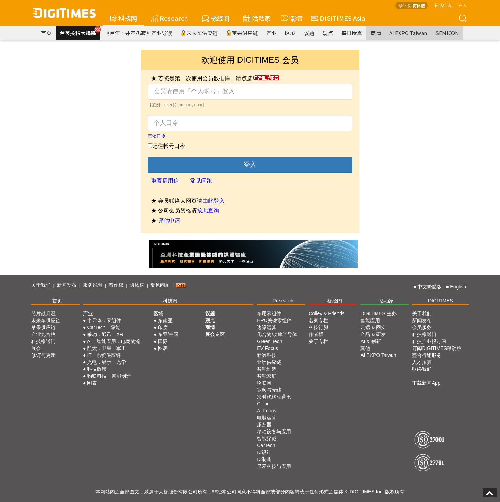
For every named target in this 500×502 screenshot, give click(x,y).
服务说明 (92, 285)
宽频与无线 (269, 390)
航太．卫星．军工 (106, 348)
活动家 (257, 18)
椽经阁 (216, 18)
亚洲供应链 (269, 362)
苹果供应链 (242, 32)
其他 (365, 348)
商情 (375, 32)
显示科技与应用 (274, 466)
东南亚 (165, 320)
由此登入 (213, 201)
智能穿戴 (266, 438)
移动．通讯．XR (105, 334)
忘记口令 (157, 136)
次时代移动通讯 (274, 397)
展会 (36, 348)
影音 (291, 18)
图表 (92, 383)
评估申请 (443, 5)
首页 (46, 32)
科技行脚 (318, 327)
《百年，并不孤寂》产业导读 (138, 32)
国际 (163, 341)
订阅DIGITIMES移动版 (436, 348)
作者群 (316, 334)
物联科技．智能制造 (109, 376)
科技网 (123, 18)
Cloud (263, 404)
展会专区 (215, 334)
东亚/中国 (168, 334)
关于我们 (41, 285)
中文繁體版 (429, 287)
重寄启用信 (165, 181)
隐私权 (137, 285)
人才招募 (422, 362)
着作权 (116, 285)
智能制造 (266, 369)
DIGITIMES (440, 300)
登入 (462, 5)
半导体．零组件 (104, 320)
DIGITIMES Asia (338, 18)
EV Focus (267, 348)
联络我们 (422, 369)
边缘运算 (266, 327)
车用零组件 (269, 313)
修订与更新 (43, 355)
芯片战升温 (43, 313)
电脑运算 (266, 417)
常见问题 (201, 181)
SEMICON (447, 32)
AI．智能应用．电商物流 (113, 341)
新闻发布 (66, 285)
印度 (163, 327)
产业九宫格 (43, 334)
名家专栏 (318, 320)
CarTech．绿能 (103, 327)
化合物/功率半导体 (277, 334)
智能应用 (370, 320)
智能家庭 (266, 376)
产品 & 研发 (373, 334)
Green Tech (269, 341)
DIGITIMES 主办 (378, 313)
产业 (271, 32)
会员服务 (422, 327)
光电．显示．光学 (106, 362)
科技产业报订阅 (429, 341)
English (458, 287)
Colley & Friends (326, 313)
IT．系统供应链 (103, 355)
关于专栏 (318, 341)
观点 (328, 32)
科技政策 (97, 369)
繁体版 (404, 5)
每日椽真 (351, 32)
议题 (309, 32)
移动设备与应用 (274, 431)
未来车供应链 (199, 32)
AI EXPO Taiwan (408, 32)
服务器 (264, 424)
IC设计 (264, 452)
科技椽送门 (43, 341)
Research (169, 18)
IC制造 (264, 459)
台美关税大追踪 (80, 31)
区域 (290, 32)
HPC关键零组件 (274, 320)
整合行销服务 (426, 355)
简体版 (418, 5)
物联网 (264, 383)
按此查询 (208, 211)
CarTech (266, 445)
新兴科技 (266, 355)
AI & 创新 (370, 341)
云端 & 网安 (373, 327)
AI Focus (266, 410)
